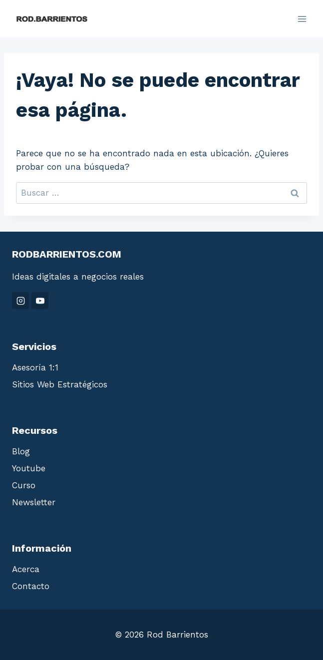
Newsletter (33, 502)
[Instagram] (20, 300)
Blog (21, 451)
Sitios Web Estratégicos (59, 384)
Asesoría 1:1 (35, 367)
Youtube (28, 468)
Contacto (30, 586)
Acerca (25, 569)
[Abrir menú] (302, 18)
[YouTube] (39, 300)
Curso (23, 485)
